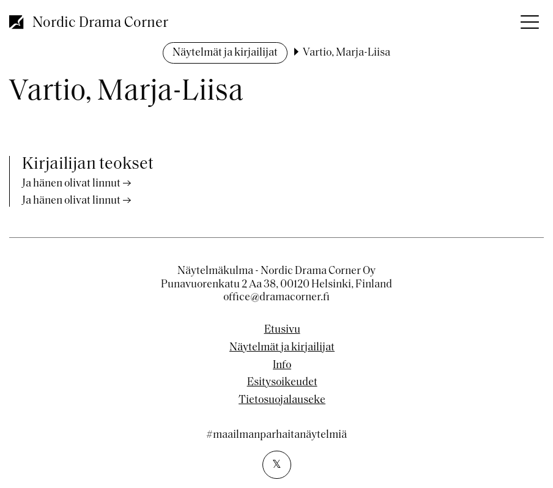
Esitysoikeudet (282, 382)
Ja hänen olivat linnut (71, 184)
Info (282, 365)
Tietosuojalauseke (282, 400)
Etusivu (282, 330)
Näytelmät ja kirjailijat (225, 53)
